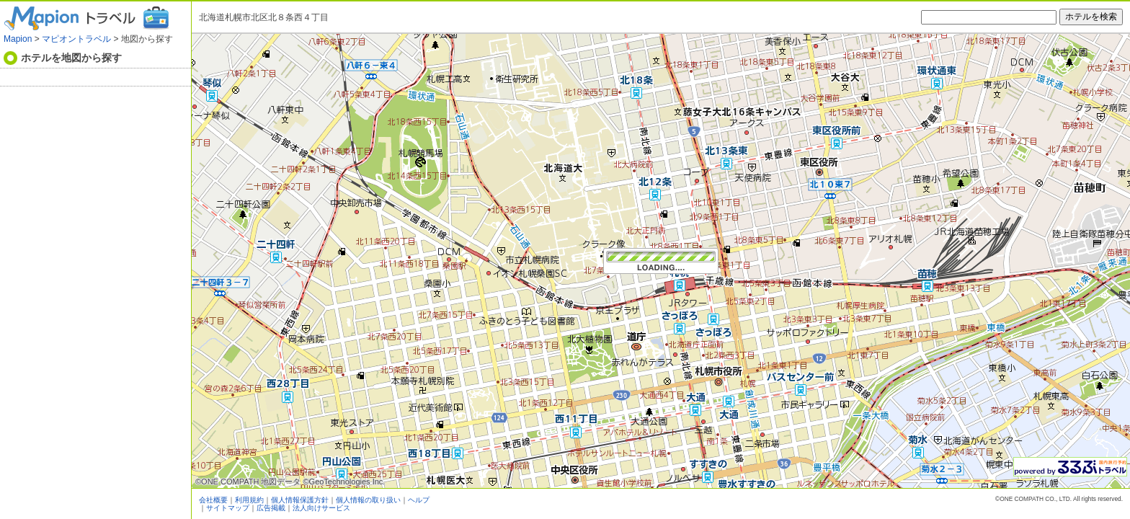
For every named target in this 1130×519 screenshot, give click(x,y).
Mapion (18, 39)
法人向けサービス (321, 508)
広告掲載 (271, 508)
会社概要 (213, 500)
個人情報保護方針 (300, 500)
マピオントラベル (76, 39)
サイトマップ (227, 508)
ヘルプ (419, 500)
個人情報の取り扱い (368, 500)
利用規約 (249, 500)
